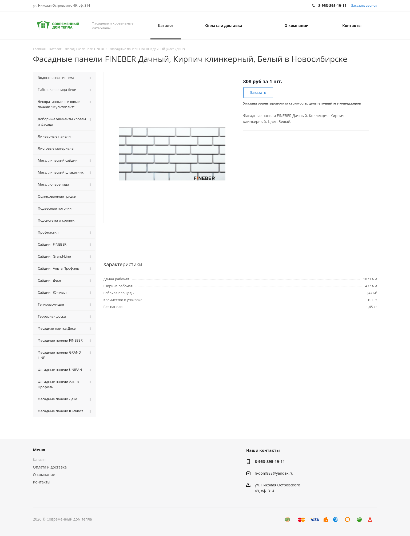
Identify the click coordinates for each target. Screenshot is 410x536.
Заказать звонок (364, 5)
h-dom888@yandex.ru (274, 473)
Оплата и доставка (50, 467)
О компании (44, 474)
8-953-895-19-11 (270, 461)
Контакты (41, 482)
